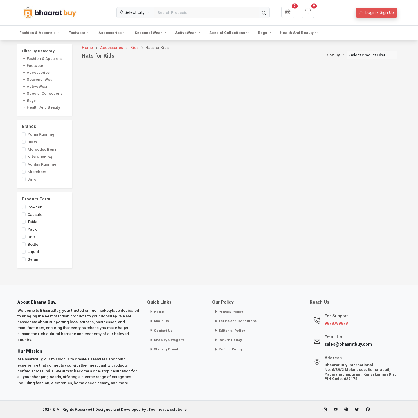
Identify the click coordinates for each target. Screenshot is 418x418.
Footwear (79, 33)
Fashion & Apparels (39, 33)
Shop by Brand (163, 349)
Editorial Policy (229, 331)
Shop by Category (166, 340)
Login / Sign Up (376, 12)
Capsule (35, 214)
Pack (32, 229)
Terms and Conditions (235, 321)
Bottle (33, 244)
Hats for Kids (157, 47)
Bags (264, 33)
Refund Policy (228, 349)
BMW (32, 141)
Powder (35, 206)
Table (32, 221)
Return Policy (228, 340)
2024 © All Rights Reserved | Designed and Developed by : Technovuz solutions (114, 409)
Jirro (32, 179)
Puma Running (41, 134)
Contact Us (160, 331)
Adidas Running (42, 164)
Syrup (33, 259)
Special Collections (229, 33)
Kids (134, 47)
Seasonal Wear (151, 33)
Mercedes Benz (42, 149)
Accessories (112, 33)
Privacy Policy (228, 312)
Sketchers (37, 171)
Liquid (33, 251)
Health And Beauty (299, 33)
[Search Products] (206, 12)
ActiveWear (188, 33)
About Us (159, 321)
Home (87, 47)
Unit (31, 236)
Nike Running (40, 157)
